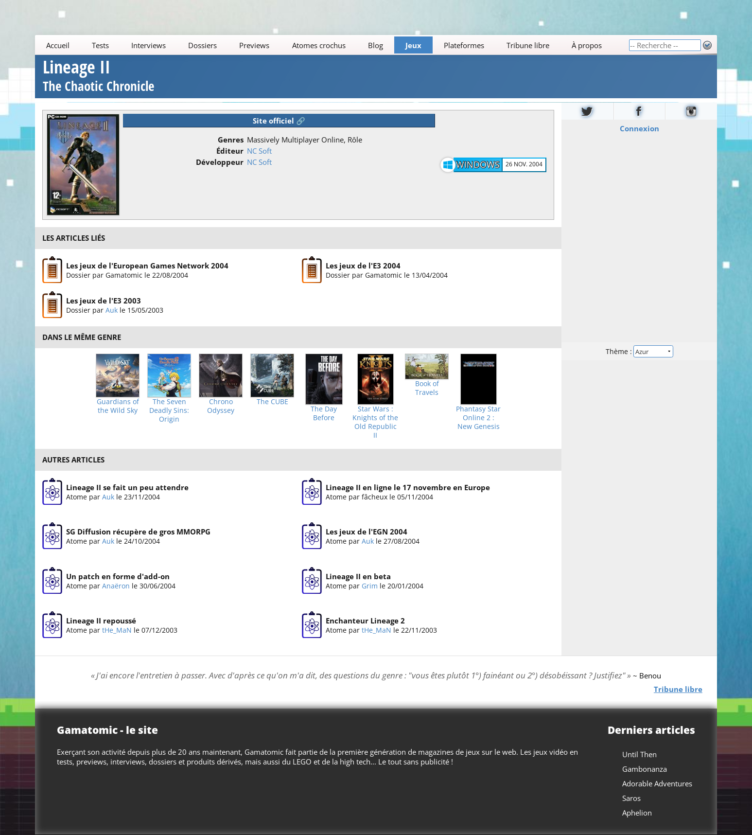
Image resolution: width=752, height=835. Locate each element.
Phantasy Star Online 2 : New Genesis (478, 418)
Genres (231, 139)
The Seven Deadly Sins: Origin (169, 410)
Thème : (639, 350)
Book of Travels (427, 388)
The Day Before (324, 413)
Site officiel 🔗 (279, 120)
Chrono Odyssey (220, 406)
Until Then (639, 754)
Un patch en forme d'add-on (118, 576)
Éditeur (230, 151)
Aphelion (637, 812)
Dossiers (202, 45)
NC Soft (259, 151)
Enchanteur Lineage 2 (365, 620)
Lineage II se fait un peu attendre (127, 487)
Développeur (220, 162)
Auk (111, 310)
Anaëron (116, 585)
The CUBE (272, 401)
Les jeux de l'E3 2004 (363, 265)
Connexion (639, 128)
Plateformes (464, 45)
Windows (478, 164)
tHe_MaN (117, 630)
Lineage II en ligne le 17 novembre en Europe (408, 487)
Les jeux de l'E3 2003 (103, 300)
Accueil (58, 45)
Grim (370, 585)
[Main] (332, 44)
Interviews (148, 45)
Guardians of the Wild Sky (118, 406)
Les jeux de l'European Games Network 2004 (147, 265)
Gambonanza (644, 769)
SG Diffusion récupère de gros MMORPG (138, 531)
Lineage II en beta (358, 576)
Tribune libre (528, 45)
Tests (100, 45)
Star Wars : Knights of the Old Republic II (375, 422)
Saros (631, 798)
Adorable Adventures (657, 783)
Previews (255, 45)
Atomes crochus (319, 45)
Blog (375, 45)
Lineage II (98, 77)
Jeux (413, 45)
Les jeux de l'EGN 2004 (366, 531)
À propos (587, 45)
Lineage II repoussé (101, 620)
